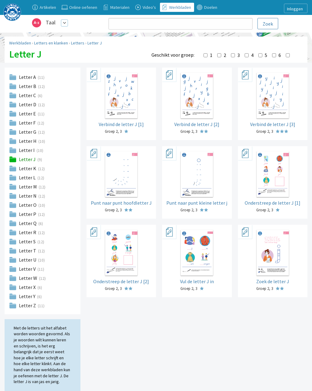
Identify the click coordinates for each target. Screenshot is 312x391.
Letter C (28, 95)
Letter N (28, 196)
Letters (77, 43)
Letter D (28, 104)
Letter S (28, 241)
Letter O (28, 205)
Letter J (94, 43)
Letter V (28, 269)
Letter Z (28, 305)
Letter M (28, 187)
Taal (50, 22)
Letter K (28, 168)
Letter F (28, 123)
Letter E (28, 114)
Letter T (28, 251)
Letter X (28, 287)
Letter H (28, 141)
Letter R (28, 232)
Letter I (27, 150)
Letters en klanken (51, 43)
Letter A (28, 77)
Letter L (28, 177)
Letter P (28, 214)
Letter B (28, 86)
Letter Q (28, 223)
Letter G (28, 132)
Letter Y (27, 296)
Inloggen (295, 9)
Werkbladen (20, 43)
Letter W (28, 278)
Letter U (28, 260)
